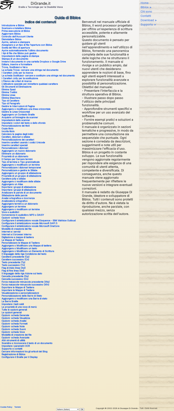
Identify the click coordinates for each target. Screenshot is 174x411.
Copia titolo (7, 128)
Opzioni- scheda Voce (13, 217)
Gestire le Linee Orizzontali (16, 111)
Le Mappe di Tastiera (13, 240)
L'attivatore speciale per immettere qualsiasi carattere (30, 84)
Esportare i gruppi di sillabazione (19, 187)
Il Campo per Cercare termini (17, 159)
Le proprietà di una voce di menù (19, 306)
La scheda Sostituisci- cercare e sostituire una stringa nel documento (38, 75)
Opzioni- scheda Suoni (14, 329)
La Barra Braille (10, 301)
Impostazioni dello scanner (16, 120)
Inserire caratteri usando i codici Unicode (23, 142)
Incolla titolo (8, 131)
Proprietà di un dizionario (15, 156)
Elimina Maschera (11, 97)
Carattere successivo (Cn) (15, 259)
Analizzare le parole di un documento (21, 192)
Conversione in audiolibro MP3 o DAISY (23, 215)
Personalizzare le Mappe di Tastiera (21, 242)
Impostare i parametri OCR (16, 346)
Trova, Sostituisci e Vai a (14, 67)
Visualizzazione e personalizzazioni (20, 293)
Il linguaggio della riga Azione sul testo (22, 273)
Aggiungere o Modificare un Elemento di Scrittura (28, 251)
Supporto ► (148, 24)
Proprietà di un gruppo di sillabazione (21, 175)
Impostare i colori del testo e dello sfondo (24, 123)
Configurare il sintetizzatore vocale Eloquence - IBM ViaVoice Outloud (39, 220)
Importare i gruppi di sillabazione (19, 189)
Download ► (148, 20)
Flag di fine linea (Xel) (13, 270)
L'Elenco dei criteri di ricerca (16, 81)
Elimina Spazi (9, 89)
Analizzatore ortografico (15, 201)
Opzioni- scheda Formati (14, 323)
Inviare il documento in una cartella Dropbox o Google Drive (34, 61)
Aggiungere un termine (14, 206)
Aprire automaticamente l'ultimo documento (25, 50)
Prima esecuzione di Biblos (16, 31)
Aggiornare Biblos (11, 33)
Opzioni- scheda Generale (15, 315)
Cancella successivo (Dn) (15, 279)
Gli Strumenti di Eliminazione (16, 86)
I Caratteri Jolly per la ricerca (17, 72)
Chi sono (146, 11)
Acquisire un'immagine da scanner (20, 117)
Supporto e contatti (12, 348)
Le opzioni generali (12, 312)
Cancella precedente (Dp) (15, 276)
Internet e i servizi (11, 231)
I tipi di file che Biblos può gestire (19, 53)
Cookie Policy (6, 407)
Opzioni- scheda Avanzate (15, 337)
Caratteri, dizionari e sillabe (16, 136)
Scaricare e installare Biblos (16, 28)
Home (144, 3)
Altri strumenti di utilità (13, 340)
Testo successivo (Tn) (13, 265)
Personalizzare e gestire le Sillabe (19, 170)
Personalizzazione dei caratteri (18, 139)
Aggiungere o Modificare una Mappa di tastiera (26, 245)
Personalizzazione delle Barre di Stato (22, 295)
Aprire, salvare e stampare (16, 42)
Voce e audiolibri (10, 212)
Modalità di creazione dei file (16, 228)
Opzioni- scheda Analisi (14, 320)
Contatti (145, 16)
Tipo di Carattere (10, 100)
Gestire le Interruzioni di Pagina (18, 106)
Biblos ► (146, 7)
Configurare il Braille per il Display (20, 357)
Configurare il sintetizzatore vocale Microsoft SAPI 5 (29, 223)
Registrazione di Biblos (13, 354)
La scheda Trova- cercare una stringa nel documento (30, 70)
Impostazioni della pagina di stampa (20, 56)
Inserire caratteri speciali (15, 145)
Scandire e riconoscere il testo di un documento (27, 343)
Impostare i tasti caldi (13, 304)
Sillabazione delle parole (14, 195)
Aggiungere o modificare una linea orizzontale (26, 109)
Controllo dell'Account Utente (17, 36)
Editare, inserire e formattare (17, 64)
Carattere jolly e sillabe (14, 178)
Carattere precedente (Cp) (15, 256)
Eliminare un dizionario (14, 153)
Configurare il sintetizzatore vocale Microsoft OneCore (30, 226)
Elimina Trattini (9, 92)
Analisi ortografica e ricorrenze (18, 198)
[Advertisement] (68, 380)
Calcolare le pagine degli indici (17, 134)
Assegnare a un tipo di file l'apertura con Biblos (27, 44)
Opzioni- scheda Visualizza (16, 318)
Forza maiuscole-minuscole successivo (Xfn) (25, 284)
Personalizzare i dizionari (15, 148)
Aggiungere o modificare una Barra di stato (24, 298)
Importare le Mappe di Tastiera (18, 290)
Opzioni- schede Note (13, 326)
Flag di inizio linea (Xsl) (14, 267)
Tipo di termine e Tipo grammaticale (21, 162)
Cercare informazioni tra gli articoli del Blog (24, 351)
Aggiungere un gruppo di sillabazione (21, 173)
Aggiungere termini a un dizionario (20, 203)
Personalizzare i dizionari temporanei (21, 167)
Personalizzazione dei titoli (15, 125)
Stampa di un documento (15, 58)
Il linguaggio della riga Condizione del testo (24, 254)
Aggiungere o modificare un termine (21, 164)
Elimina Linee (8, 95)
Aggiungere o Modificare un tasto (19, 248)
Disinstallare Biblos (11, 39)
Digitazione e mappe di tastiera (18, 237)
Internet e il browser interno (16, 234)
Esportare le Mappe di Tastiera (18, 287)
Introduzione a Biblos (13, 25)
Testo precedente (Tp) (13, 262)
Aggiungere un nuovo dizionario (19, 150)
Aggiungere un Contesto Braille (18, 114)
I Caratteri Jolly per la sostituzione (20, 78)
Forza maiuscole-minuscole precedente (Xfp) (26, 281)
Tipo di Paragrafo (11, 103)
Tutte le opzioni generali (14, 309)
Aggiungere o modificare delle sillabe (21, 181)
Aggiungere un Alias (12, 184)
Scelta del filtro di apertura (16, 47)
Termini (17, 407)
